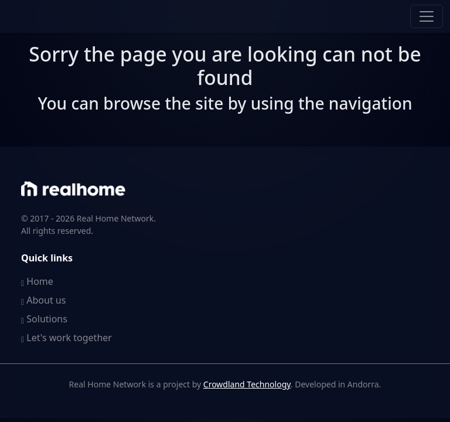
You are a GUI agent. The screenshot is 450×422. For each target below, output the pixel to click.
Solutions (44, 318)
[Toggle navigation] (426, 16)
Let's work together (66, 337)
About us (43, 300)
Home (37, 281)
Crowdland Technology (247, 384)
